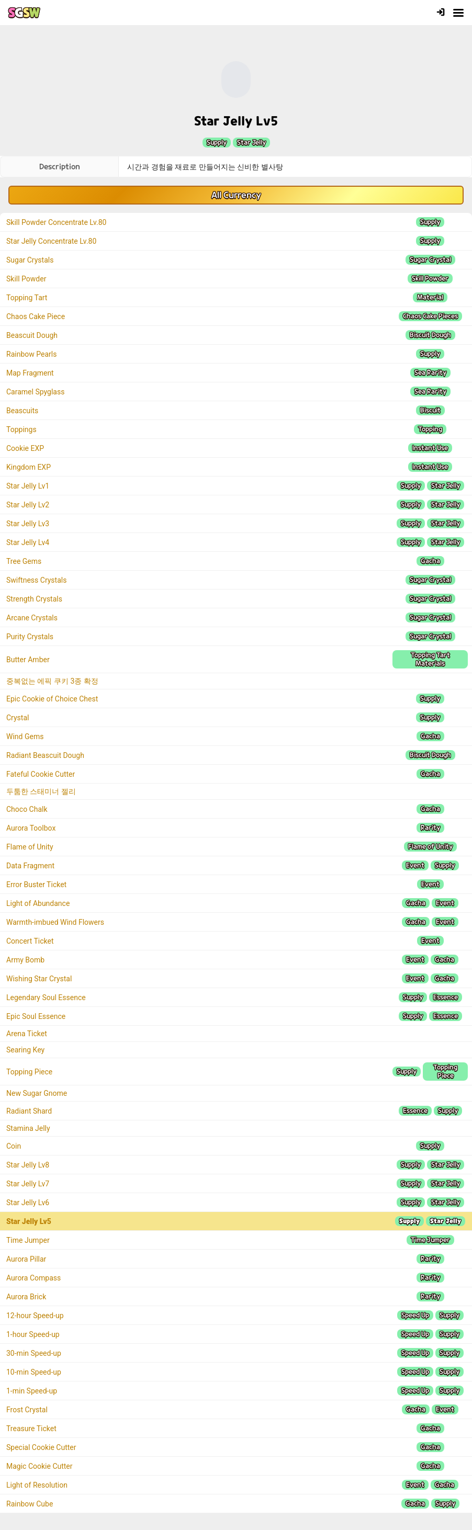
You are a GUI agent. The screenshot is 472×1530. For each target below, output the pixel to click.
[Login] (440, 13)
